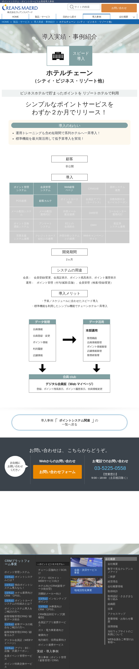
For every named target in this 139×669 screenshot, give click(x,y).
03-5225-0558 (110, 468)
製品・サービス (19, 21)
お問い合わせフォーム (57, 471)
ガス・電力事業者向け (51, 630)
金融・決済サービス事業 (85, 571)
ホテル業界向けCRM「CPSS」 (18, 594)
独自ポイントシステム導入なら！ (18, 586)
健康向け (43, 634)
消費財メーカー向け (49, 593)
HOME (5, 21)
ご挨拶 (111, 576)
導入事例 (96, 16)
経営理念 (113, 581)
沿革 (110, 608)
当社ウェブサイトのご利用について (120, 633)
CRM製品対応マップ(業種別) (51, 616)
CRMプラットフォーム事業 (17, 562)
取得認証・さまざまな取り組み (120, 598)
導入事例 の (69, 422)
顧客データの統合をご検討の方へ (18, 626)
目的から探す (69, 16)
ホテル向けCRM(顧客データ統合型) (51, 587)
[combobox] (84, 7)
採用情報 (113, 626)
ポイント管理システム (17, 572)
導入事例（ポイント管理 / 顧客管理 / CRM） (52, 659)
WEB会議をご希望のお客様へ (121, 641)
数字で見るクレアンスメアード (120, 570)
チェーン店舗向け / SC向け (52, 571)
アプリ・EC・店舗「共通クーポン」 (17, 650)
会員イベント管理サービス (18, 657)
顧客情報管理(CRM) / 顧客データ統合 (18, 618)
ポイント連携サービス (51, 644)
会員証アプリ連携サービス (52, 624)
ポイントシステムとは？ (18, 578)
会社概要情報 (115, 586)
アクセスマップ (116, 613)
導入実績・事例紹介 (41, 21)
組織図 (111, 603)
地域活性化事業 (83, 590)
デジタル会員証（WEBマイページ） (18, 642)
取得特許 (113, 591)
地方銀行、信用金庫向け (52, 639)
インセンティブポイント (52, 600)
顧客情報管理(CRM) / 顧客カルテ (18, 634)
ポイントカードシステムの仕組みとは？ (18, 602)
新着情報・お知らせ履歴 (120, 620)
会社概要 (123, 16)
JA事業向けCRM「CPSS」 (50, 608)
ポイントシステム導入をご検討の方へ (18, 610)
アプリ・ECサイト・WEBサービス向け (50, 579)
